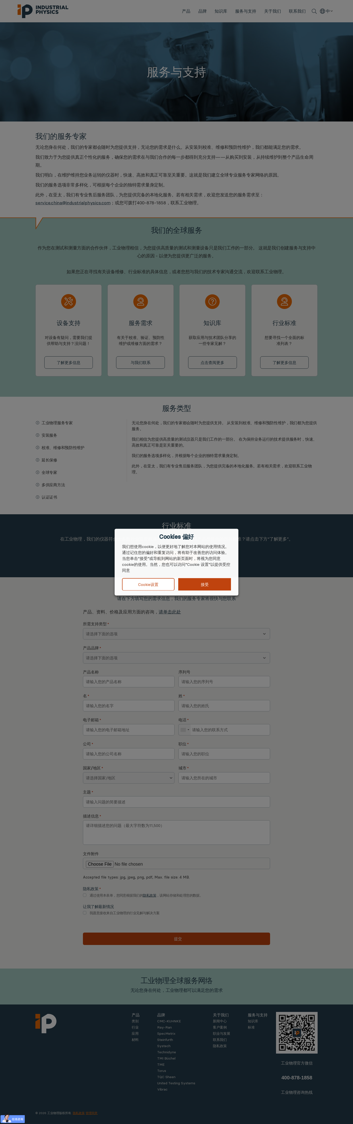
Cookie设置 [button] (148, 584)
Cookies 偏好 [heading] (176, 537)
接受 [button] (205, 584)
